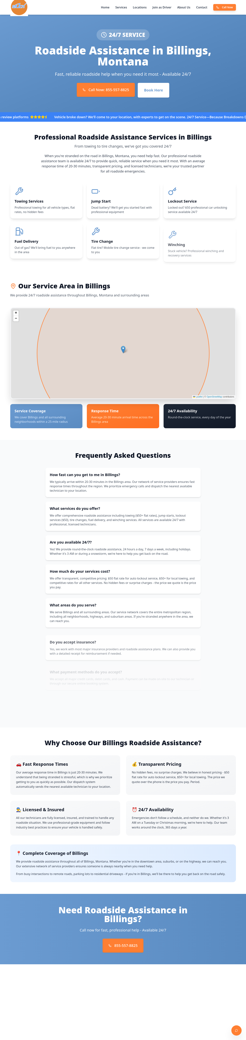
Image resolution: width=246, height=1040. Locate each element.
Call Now (224, 7)
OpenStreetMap (214, 398)
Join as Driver (161, 7)
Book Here (153, 90)
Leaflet (197, 398)
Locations (140, 7)
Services (121, 7)
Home (105, 7)
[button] (123, 351)
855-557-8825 (123, 945)
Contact (201, 7)
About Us (183, 7)
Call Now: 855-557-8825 (106, 89)
